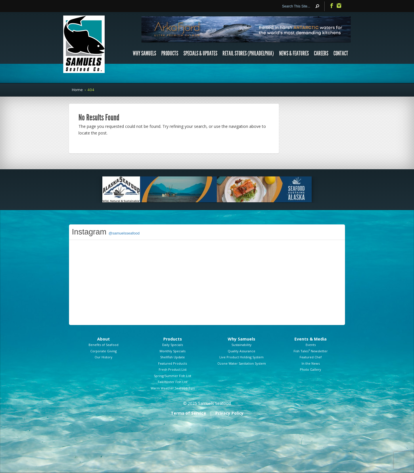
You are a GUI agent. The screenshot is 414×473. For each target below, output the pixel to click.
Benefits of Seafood (103, 345)
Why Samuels (144, 53)
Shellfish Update (172, 357)
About (103, 339)
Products (169, 53)
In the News (311, 363)
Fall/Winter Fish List (172, 382)
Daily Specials (172, 345)
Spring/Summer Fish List (172, 376)
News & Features (294, 53)
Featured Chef (311, 357)
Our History (103, 357)
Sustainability (241, 345)
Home (77, 89)
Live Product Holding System (241, 357)
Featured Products (172, 363)
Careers (321, 53)
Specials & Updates (200, 53)
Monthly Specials (172, 351)
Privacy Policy (229, 413)
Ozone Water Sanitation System (241, 363)
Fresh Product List (173, 369)
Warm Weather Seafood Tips (173, 388)
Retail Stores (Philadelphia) (248, 53)
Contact (341, 53)
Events (311, 345)
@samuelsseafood (124, 233)
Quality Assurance (241, 351)
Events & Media (310, 339)
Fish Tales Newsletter (311, 351)
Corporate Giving (103, 351)
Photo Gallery (310, 369)
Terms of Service (188, 413)
